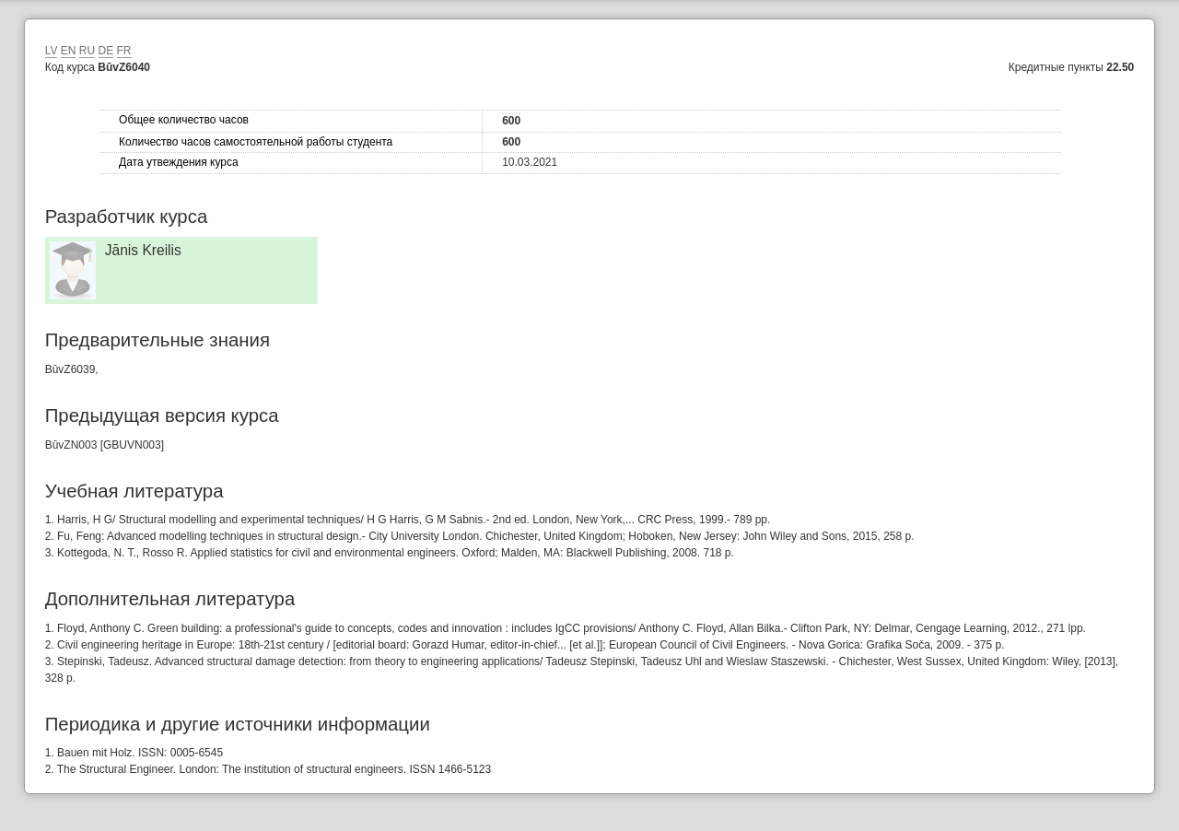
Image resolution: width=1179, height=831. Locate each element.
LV (51, 50)
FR (124, 50)
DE (106, 50)
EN (68, 50)
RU (87, 50)
